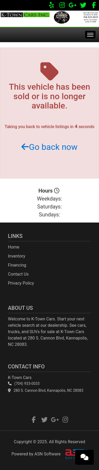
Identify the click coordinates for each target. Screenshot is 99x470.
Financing (17, 265)
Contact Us (18, 274)
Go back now (49, 147)
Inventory (16, 256)
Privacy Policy (21, 283)
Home (13, 247)
